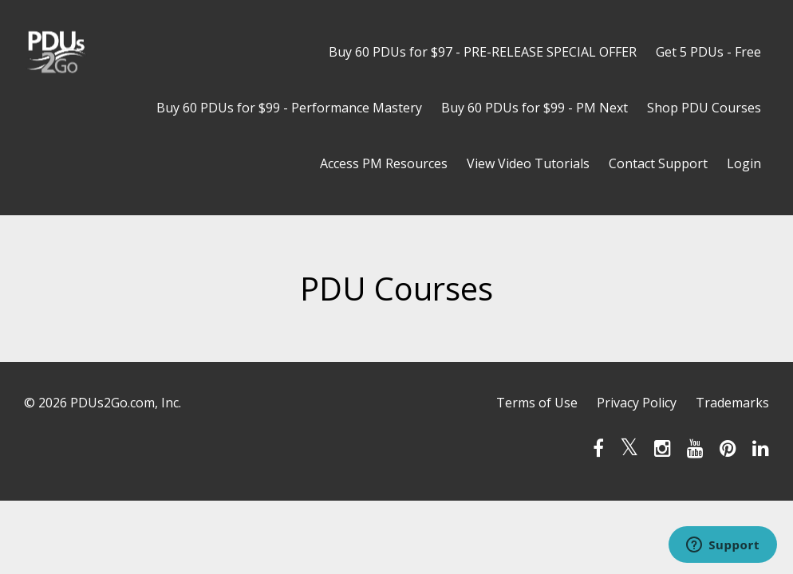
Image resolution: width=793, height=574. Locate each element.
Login (744, 163)
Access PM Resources (384, 163)
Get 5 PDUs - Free (708, 52)
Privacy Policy (637, 402)
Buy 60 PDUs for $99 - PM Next (534, 107)
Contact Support (658, 163)
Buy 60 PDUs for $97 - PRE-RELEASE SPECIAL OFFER (483, 52)
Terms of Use (537, 402)
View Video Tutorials (528, 163)
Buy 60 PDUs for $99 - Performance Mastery (289, 107)
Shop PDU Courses (704, 107)
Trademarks (732, 402)
